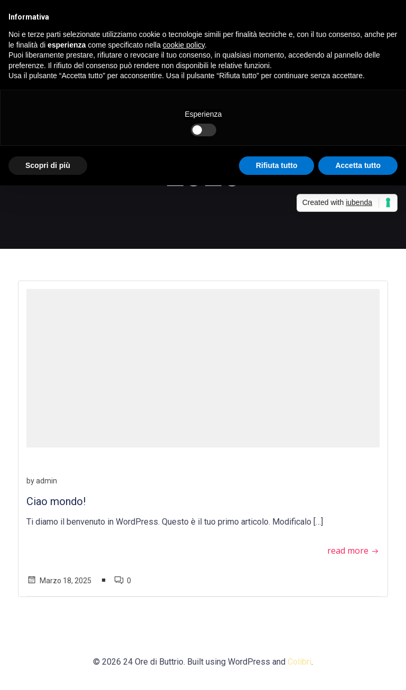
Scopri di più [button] (47, 165)
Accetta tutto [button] (358, 165)
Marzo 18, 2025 (58, 580)
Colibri (299, 662)
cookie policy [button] (184, 45)
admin (46, 481)
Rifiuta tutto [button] (277, 165)
